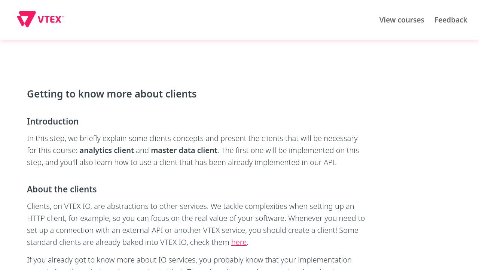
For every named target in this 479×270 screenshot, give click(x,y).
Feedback (450, 20)
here (239, 242)
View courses (401, 20)
